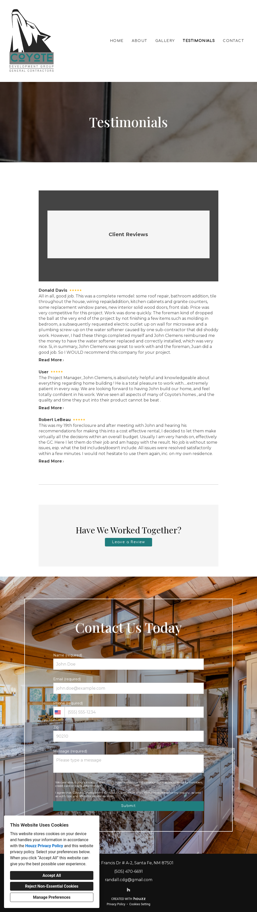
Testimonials (199, 41)
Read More (52, 360)
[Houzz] (128, 889)
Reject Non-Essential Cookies (52, 886)
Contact (233, 41)
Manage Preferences (51, 897)
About (139, 41)
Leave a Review (128, 542)
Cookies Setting (139, 904)
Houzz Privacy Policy (44, 845)
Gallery (165, 41)
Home (117, 41)
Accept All (51, 875)
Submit (128, 806)
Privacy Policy (116, 904)
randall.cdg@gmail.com (128, 879)
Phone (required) (128, 709)
